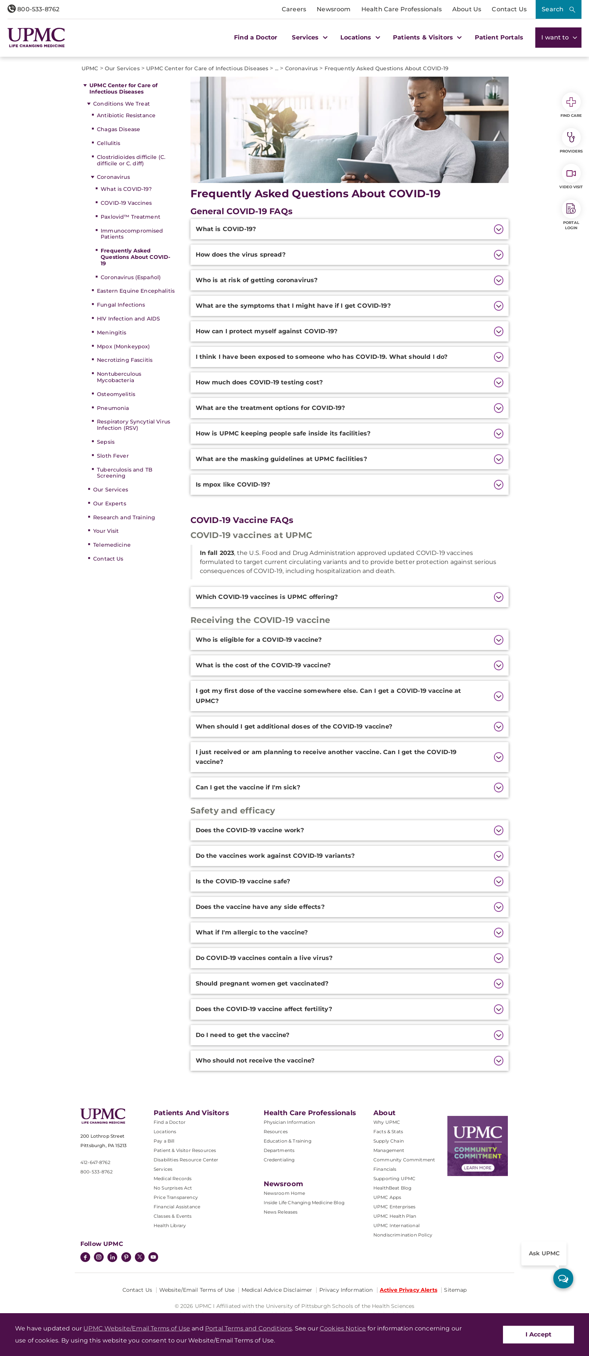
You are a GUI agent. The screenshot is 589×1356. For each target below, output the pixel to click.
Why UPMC (386, 1122)
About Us (466, 9)
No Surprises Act (173, 1188)
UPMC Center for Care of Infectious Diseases (123, 88)
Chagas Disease (118, 129)
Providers (571, 141)
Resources (276, 1131)
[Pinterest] (126, 1258)
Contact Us (509, 9)
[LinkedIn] (112, 1258)
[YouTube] (153, 1258)
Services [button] (309, 37)
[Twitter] (140, 1257)
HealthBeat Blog (392, 1188)
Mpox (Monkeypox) (123, 346)
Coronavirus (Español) (131, 277)
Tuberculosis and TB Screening (125, 472)
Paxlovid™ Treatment (130, 216)
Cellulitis (108, 143)
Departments (279, 1150)
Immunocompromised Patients (132, 233)
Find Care (571, 105)
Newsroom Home (284, 1193)
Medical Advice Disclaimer (277, 1289)
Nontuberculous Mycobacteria (119, 377)
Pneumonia (113, 408)
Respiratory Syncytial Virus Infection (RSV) (133, 424)
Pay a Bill (164, 1141)
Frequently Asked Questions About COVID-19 (135, 257)
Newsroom (333, 9)
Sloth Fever (113, 455)
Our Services (110, 489)
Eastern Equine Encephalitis (136, 290)
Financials (385, 1169)
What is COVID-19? (126, 189)
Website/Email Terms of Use (197, 1289)
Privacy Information (346, 1289)
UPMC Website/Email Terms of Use (136, 1328)
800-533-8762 (33, 9)
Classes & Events (173, 1216)
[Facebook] (85, 1258)
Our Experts (109, 503)
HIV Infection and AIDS (128, 318)
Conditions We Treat (121, 103)
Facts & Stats (388, 1131)
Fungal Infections (121, 304)
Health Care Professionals (401, 9)
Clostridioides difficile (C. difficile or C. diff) (131, 160)
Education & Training (287, 1141)
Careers (294, 9)
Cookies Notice (343, 1328)
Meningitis (111, 332)
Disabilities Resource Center (186, 1160)
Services (163, 1169)
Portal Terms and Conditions (248, 1328)
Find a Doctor (255, 37)
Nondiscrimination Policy (402, 1235)
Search (552, 9)
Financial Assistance (177, 1206)
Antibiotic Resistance (126, 115)
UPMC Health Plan (395, 1216)
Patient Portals (499, 37)
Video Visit (571, 176)
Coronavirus (113, 177)
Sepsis (106, 441)
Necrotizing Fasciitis (125, 360)
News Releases (281, 1212)
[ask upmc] (563, 1278)
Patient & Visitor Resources (185, 1150)
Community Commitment (404, 1160)
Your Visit (106, 531)
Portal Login (571, 215)
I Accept (538, 1334)
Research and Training (124, 517)
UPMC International (396, 1225)
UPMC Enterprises (394, 1206)
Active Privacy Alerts (408, 1289)
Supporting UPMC (394, 1178)
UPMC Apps (387, 1197)
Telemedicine (112, 544)
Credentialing (279, 1160)
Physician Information (289, 1122)
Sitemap (455, 1289)
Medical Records (173, 1178)
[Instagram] (99, 1258)
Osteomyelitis (116, 394)
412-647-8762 (95, 1162)
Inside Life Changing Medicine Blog (304, 1202)
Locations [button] (359, 37)
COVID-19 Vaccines (126, 203)
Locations (165, 1131)
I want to (558, 37)
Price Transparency (176, 1197)
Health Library (170, 1225)
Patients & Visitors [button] (426, 37)
